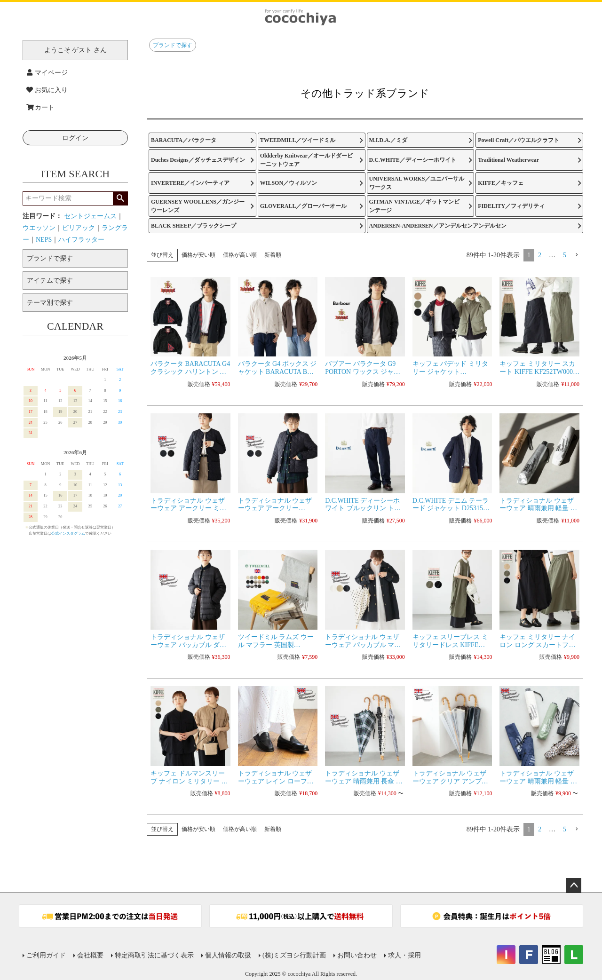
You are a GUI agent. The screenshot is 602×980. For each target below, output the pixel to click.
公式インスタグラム (68, 533)
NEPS (44, 239)
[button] (576, 255)
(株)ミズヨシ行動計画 (294, 955)
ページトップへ (573, 885)
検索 (120, 198)
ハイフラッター (81, 239)
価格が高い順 (240, 255)
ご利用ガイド (46, 955)
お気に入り (47, 90)
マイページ (47, 73)
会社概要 (90, 955)
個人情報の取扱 (228, 955)
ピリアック (78, 227)
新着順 (272, 255)
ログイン (75, 138)
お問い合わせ (357, 955)
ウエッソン (39, 227)
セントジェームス (90, 216)
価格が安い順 (198, 255)
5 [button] (564, 255)
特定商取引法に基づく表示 (154, 955)
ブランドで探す (172, 45)
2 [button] (539, 255)
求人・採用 (404, 955)
